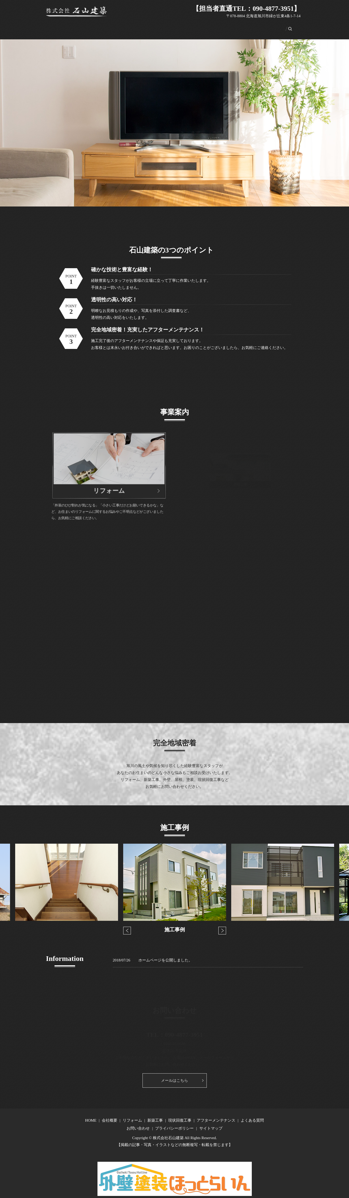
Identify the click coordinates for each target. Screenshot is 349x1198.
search (283, 26)
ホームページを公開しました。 (165, 954)
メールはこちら (174, 1075)
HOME (72, 26)
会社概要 (91, 26)
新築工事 (137, 26)
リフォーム (114, 26)
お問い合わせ (262, 26)
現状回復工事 (161, 26)
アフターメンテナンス (198, 26)
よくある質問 (234, 26)
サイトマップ (210, 1123)
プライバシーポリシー (174, 1123)
